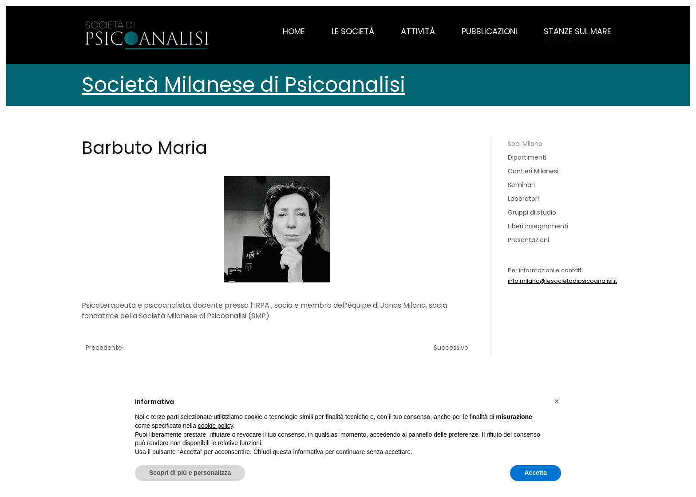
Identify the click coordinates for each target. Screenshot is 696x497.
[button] (579, 35)
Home (294, 31)
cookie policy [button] (215, 425)
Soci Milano (525, 143)
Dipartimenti (527, 157)
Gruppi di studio (532, 212)
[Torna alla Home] (148, 35)
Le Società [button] (353, 31)
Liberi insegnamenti (538, 226)
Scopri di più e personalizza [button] (190, 472)
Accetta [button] (535, 472)
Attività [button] (418, 31)
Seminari (521, 184)
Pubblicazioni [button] (489, 31)
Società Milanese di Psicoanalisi (243, 84)
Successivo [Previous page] (451, 347)
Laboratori (523, 198)
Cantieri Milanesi (533, 171)
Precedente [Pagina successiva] (104, 347)
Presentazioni (528, 239)
